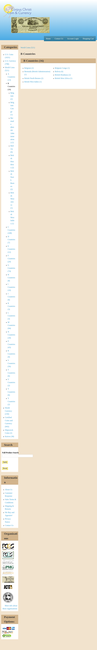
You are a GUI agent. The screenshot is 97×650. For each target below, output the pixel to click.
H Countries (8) (11, 278)
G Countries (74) (11, 268)
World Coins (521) (28, 48)
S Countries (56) (11, 363)
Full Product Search (10, 453)
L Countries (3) (11, 316)
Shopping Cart (88, 39)
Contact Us (59, 39)
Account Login (73, 39)
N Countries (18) (11, 335)
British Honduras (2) (63, 75)
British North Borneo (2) (33, 78)
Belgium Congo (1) (62, 68)
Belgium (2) (29, 68)
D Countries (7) (11, 240)
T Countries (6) (11, 373)
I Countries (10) (11, 287)
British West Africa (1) (63, 78)
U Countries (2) (11, 382)
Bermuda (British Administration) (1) (12, 130)
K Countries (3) (11, 306)
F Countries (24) (11, 259)
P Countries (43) (11, 344)
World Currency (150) (8, 411)
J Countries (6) (11, 297)
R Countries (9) (11, 354)
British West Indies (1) (33, 82)
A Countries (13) (11, 77)
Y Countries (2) (11, 401)
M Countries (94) (11, 325)
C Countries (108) (11, 230)
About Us (8, 490)
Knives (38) (9, 436)
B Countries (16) (11, 86)
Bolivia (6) (59, 71)
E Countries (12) (11, 249)
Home (48, 39)
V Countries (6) (11, 392)
